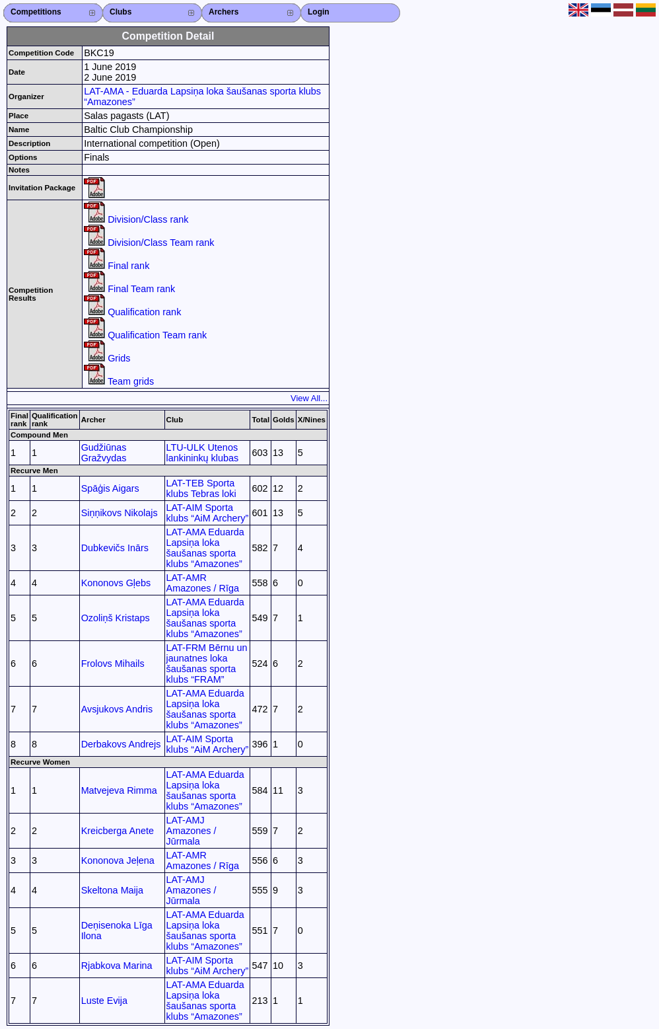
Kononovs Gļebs (116, 583)
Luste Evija (104, 1000)
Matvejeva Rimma (119, 790)
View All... (309, 398)
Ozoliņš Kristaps (115, 618)
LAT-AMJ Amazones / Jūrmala (191, 831)
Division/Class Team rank (149, 242)
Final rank (116, 265)
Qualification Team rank (145, 335)
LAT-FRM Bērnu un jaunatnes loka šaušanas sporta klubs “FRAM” (207, 663)
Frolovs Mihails (113, 663)
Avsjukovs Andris (117, 709)
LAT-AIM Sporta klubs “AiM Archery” (207, 512)
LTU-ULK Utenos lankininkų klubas (202, 452)
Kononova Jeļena (118, 860)
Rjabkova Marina (117, 965)
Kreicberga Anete (117, 830)
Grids (107, 358)
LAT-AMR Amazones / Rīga (202, 582)
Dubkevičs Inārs (115, 548)
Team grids (119, 381)
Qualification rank (132, 312)
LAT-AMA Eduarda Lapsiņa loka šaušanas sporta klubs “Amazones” (205, 548)
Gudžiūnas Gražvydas (104, 452)
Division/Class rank (136, 219)
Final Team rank (129, 289)
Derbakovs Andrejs (121, 744)
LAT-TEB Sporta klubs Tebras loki (201, 488)
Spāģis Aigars (110, 488)
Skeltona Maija (112, 890)
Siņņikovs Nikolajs (119, 513)
